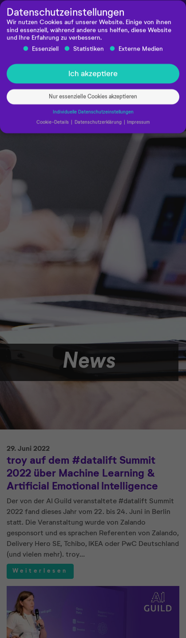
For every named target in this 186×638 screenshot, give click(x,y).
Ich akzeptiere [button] (93, 76)
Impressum (138, 124)
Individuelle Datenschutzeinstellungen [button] (93, 114)
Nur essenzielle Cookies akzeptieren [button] (93, 99)
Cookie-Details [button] (53, 124)
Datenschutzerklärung (99, 124)
